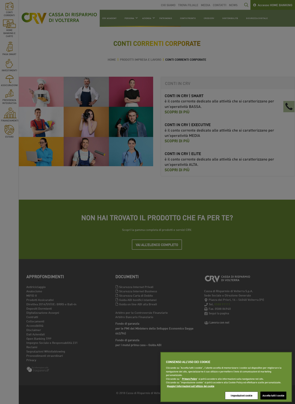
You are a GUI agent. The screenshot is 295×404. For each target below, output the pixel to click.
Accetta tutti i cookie (273, 395)
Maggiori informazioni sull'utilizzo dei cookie (190, 386)
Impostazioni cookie (241, 395)
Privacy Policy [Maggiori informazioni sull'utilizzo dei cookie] (189, 378)
